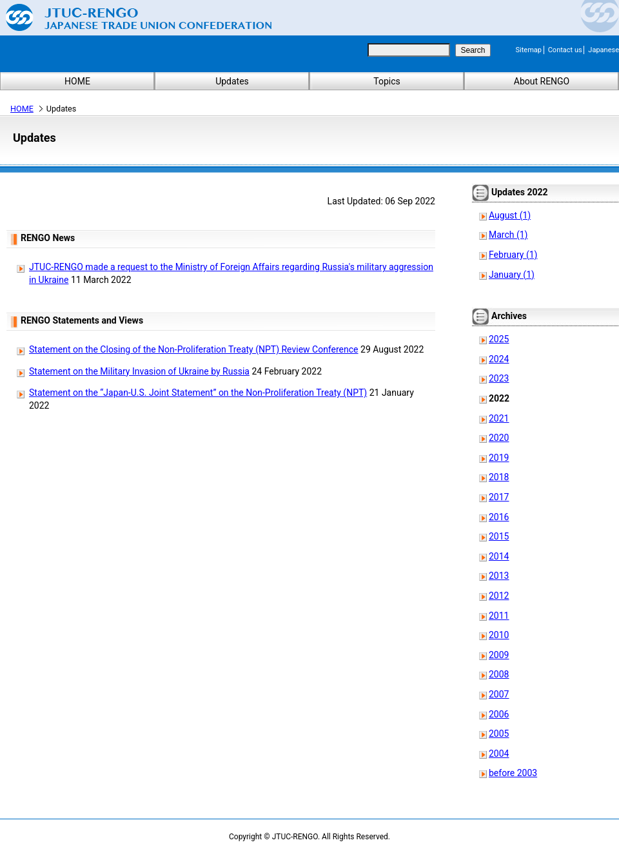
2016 (499, 517)
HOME (77, 81)
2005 (499, 733)
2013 (499, 575)
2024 (499, 359)
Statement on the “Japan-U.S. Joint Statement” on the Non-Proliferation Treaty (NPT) (198, 392)
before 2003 (513, 773)
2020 (499, 438)
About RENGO (542, 81)
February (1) (513, 254)
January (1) (512, 274)
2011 (499, 615)
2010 (499, 635)
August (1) (510, 215)
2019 (499, 458)
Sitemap (529, 50)
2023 (499, 378)
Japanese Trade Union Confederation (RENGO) (129, 17)
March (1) (508, 234)
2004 (499, 753)
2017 (499, 497)
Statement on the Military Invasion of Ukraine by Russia (139, 371)
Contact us (565, 50)
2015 (499, 536)
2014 (499, 556)
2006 (499, 714)
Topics (386, 81)
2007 (499, 694)
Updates (232, 81)
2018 (499, 477)
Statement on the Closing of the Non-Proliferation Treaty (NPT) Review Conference (194, 349)
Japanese (603, 50)
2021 (499, 418)
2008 (499, 674)
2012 (499, 595)
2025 (499, 339)
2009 (499, 655)
